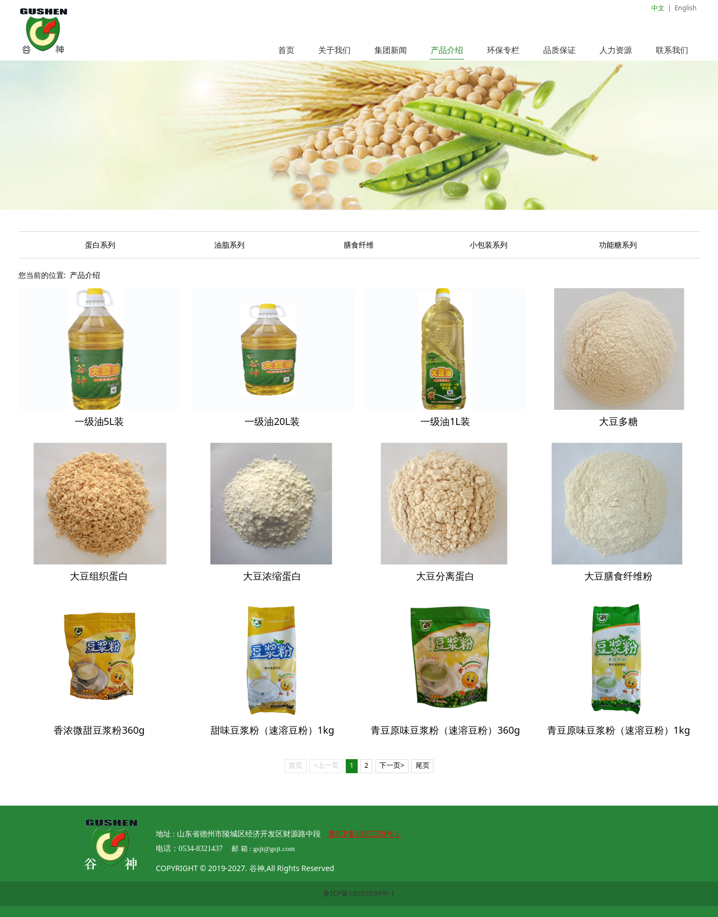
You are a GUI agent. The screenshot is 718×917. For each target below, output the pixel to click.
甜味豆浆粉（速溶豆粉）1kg (272, 729)
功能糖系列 (618, 245)
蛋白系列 (100, 245)
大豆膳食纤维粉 (618, 575)
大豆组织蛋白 (99, 575)
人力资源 (616, 49)
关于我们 (334, 49)
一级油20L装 (272, 421)
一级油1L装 (445, 421)
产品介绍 (447, 49)
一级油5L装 (99, 421)
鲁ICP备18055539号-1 (359, 893)
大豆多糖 (618, 421)
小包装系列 (489, 245)
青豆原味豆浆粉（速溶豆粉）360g (445, 729)
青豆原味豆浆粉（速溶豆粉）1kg (618, 729)
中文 (657, 7)
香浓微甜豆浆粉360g (99, 729)
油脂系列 (229, 245)
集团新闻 (390, 49)
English (686, 7)
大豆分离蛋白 (445, 575)
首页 (286, 49)
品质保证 (559, 49)
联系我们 (672, 49)
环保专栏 (503, 49)
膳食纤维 (359, 245)
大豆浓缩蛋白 (272, 575)
